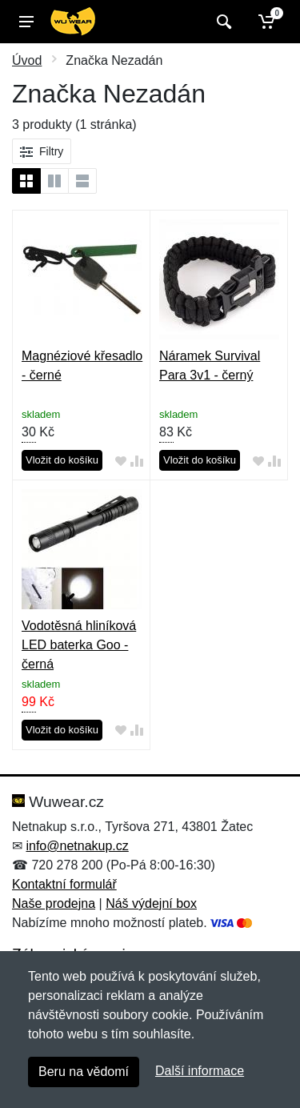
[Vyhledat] (222, 21)
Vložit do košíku (62, 460)
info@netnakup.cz (77, 846)
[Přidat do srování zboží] (137, 461)
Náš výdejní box (151, 903)
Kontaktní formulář (64, 884)
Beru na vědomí (83, 1071)
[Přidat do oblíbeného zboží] (121, 461)
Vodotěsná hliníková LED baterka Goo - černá (79, 645)
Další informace (199, 1071)
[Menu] (26, 21)
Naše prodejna (53, 903)
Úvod (27, 60)
